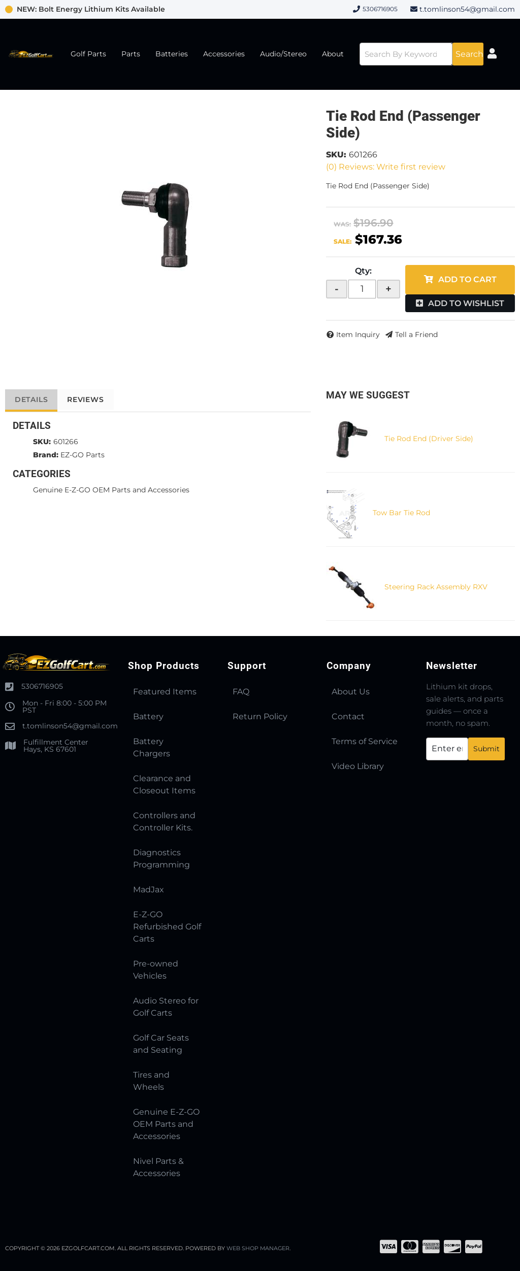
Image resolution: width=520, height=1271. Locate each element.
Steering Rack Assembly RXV (436, 586)
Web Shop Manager (258, 1248)
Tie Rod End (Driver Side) (428, 438)
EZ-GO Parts (82, 454)
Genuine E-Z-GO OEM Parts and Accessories (111, 489)
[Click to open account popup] (495, 54)
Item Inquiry (358, 334)
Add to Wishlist (466, 303)
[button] (419, 54)
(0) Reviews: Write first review (385, 167)
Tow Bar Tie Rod (401, 512)
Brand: (45, 454)
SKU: (336, 154)
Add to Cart (467, 279)
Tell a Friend (416, 334)
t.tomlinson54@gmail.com (467, 9)
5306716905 (42, 686)
